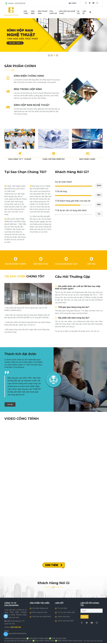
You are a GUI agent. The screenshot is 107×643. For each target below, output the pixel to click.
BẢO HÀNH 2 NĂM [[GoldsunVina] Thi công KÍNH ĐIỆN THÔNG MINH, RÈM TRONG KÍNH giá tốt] (87, 159)
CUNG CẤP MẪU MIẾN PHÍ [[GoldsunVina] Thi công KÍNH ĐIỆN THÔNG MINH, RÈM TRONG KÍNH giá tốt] (53, 159)
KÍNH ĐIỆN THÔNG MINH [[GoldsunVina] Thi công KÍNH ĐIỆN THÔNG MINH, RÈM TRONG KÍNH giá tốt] (29, 75)
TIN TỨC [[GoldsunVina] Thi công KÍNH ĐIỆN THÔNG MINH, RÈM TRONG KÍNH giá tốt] (78, 12)
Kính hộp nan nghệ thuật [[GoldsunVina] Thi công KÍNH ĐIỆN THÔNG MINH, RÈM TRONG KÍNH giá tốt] (40, 617)
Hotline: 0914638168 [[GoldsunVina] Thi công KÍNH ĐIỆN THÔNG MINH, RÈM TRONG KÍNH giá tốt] (16, 3)
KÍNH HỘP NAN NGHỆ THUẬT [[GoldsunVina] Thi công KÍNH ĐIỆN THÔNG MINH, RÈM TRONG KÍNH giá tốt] (32, 104)
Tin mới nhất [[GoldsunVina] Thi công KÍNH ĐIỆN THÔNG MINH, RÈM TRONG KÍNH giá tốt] (61, 608)
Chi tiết (10, 404)
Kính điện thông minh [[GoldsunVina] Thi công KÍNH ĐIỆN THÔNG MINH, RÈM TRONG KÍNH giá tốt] (39, 608)
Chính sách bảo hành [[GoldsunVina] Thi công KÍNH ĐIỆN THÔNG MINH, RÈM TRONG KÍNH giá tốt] (64, 621)
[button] (73, 3)
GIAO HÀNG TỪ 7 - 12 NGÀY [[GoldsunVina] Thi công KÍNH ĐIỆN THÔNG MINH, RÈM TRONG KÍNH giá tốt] (19, 159)
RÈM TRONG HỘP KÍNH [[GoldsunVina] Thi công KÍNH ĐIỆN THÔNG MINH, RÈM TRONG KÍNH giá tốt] (28, 89)
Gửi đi (85, 617)
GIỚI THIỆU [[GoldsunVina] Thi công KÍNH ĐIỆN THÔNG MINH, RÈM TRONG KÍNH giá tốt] (26, 12)
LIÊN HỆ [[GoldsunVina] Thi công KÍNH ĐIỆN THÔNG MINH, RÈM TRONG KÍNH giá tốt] (84, 12)
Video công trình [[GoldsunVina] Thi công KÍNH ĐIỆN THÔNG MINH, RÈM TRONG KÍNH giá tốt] (62, 617)
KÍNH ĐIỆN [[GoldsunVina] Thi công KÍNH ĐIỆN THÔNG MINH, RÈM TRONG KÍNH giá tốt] (33, 12)
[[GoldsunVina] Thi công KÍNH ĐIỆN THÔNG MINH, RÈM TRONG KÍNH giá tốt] (82, 623)
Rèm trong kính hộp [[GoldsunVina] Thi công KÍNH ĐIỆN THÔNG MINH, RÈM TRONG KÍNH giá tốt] (38, 612)
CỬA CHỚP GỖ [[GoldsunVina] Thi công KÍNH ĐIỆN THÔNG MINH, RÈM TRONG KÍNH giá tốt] (53, 12)
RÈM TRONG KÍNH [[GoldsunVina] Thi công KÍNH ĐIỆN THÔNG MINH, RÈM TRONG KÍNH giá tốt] (42, 12)
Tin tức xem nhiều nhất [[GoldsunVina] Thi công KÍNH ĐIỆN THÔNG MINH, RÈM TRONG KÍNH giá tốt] (65, 612)
